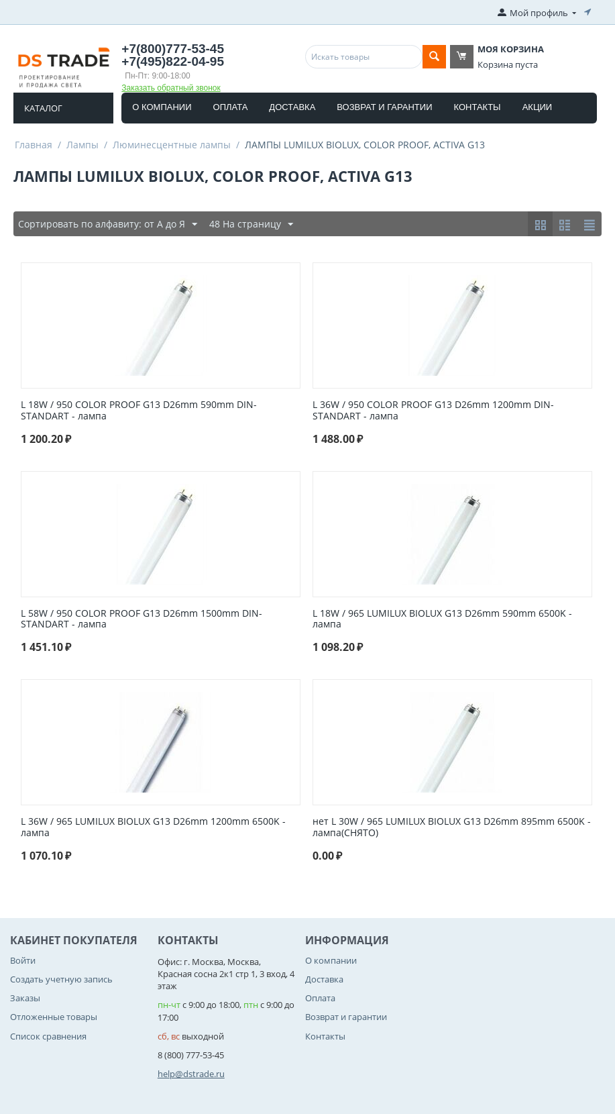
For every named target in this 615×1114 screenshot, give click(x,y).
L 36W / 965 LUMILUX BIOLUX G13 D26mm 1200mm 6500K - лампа (153, 827)
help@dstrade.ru (191, 1074)
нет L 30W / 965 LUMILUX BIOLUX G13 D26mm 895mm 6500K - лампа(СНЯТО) (452, 827)
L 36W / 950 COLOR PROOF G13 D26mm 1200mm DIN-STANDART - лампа (433, 410)
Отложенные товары (53, 1017)
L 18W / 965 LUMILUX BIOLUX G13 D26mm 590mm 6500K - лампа (442, 619)
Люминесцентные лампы (172, 144)
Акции (537, 107)
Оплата (230, 107)
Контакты (477, 107)
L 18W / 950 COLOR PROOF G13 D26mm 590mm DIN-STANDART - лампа (139, 410)
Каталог (43, 108)
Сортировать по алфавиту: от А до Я (107, 224)
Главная (33, 144)
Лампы (82, 144)
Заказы (25, 998)
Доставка (292, 107)
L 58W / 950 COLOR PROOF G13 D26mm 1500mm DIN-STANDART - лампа (141, 619)
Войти (23, 960)
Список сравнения (48, 1036)
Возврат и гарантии (384, 107)
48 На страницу (251, 224)
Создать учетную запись (61, 979)
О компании (161, 107)
